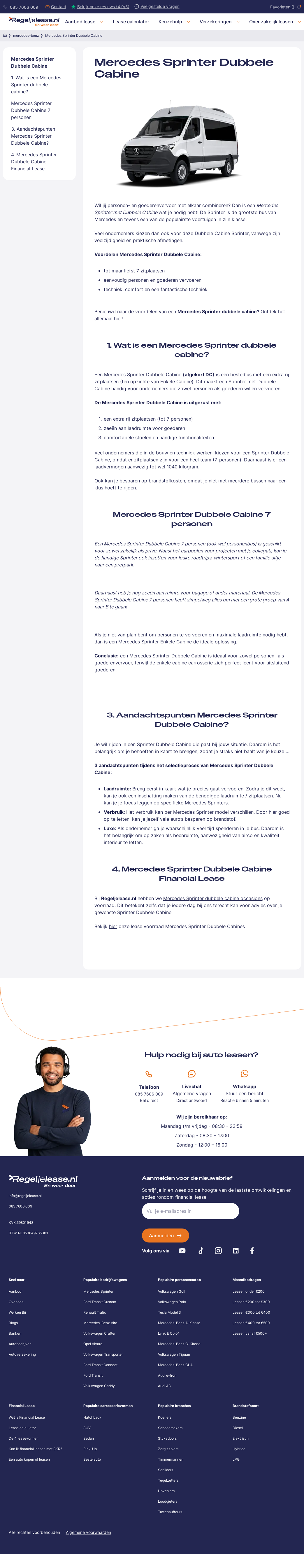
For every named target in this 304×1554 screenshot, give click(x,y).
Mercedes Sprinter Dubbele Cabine (32, 62)
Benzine (239, 1417)
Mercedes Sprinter (98, 1291)
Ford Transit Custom (99, 1301)
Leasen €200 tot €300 (251, 1301)
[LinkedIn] (236, 1250)
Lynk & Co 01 (169, 1333)
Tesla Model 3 (169, 1312)
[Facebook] (252, 1250)
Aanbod (15, 1291)
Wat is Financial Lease (27, 1417)
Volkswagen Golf (171, 1291)
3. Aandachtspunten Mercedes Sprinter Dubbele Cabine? (33, 136)
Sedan (88, 1438)
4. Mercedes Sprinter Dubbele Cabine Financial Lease (34, 161)
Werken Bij (17, 1312)
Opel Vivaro (92, 1343)
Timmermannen (170, 1459)
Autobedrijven (20, 1343)
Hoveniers (166, 1490)
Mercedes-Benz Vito (100, 1322)
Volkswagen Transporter (103, 1354)
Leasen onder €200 (249, 1291)
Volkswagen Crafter (99, 1333)
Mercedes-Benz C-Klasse (179, 1343)
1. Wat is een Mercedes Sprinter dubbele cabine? (36, 84)
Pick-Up (90, 1448)
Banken (15, 1333)
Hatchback (92, 1417)
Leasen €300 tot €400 (251, 1312)
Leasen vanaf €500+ (250, 1333)
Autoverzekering (22, 1354)
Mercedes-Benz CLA (175, 1364)
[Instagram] (218, 1250)
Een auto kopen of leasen (29, 1459)
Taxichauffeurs (170, 1511)
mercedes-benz (26, 35)
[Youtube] (182, 1250)
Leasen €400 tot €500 (251, 1322)
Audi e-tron (167, 1375)
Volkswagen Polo (172, 1301)
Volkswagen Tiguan (174, 1354)
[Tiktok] (201, 1250)
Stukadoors (167, 1438)
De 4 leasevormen (23, 1438)
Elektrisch (241, 1438)
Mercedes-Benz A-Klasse (179, 1322)
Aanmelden (161, 1235)
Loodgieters (167, 1501)
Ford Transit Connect (100, 1364)
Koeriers (164, 1417)
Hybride (239, 1448)
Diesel (238, 1427)
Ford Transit (93, 1375)
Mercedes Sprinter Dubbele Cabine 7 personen (31, 110)
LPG (236, 1459)
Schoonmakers (170, 1427)
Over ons (16, 1301)
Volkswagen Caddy (99, 1385)
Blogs (13, 1322)
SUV (87, 1427)
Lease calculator (22, 1427)
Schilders (165, 1469)
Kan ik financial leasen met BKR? (35, 1448)
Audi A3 (164, 1385)
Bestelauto (92, 1459)
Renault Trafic (94, 1312)
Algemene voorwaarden (88, 1532)
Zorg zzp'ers (168, 1448)
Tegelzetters (168, 1480)
